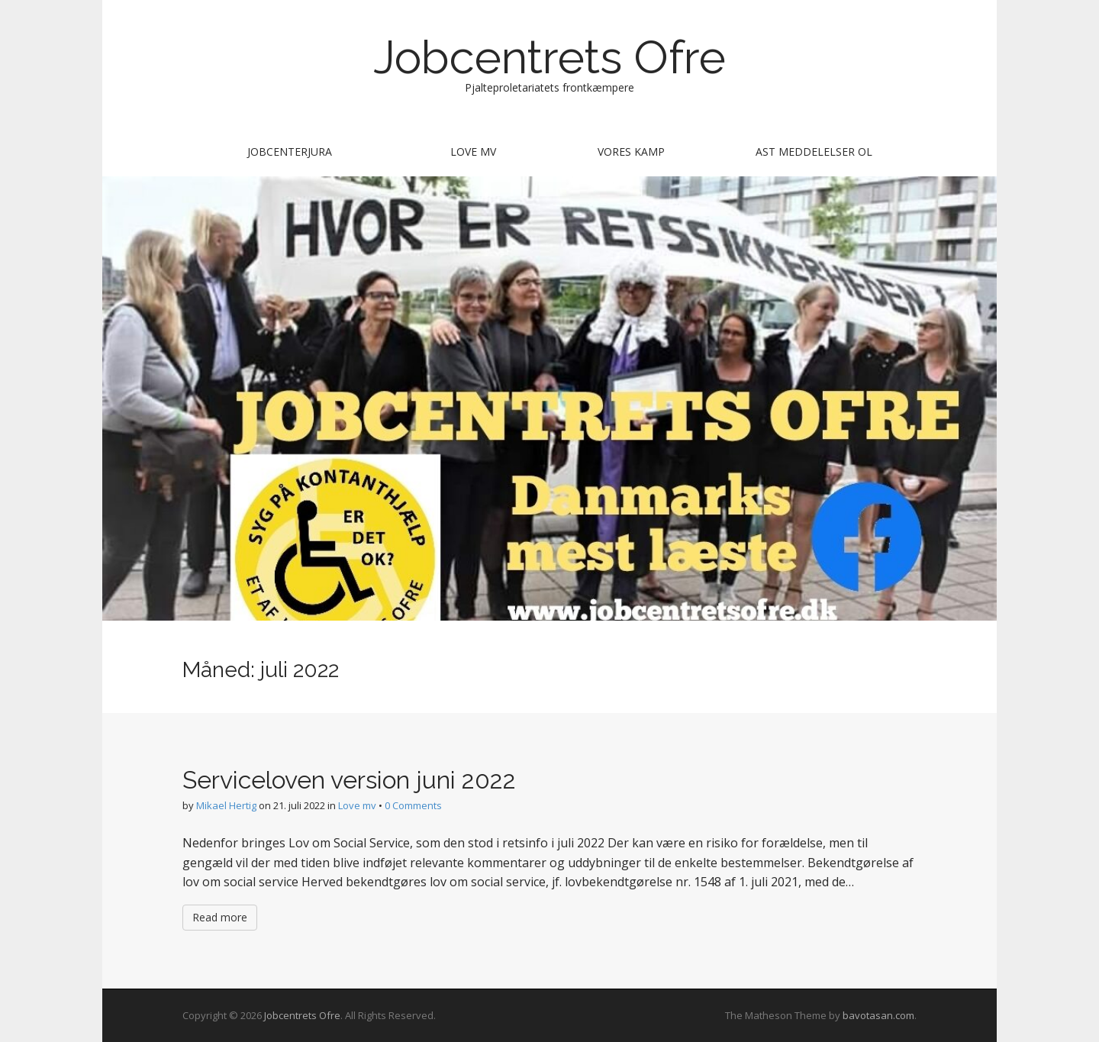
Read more (219, 917)
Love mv (473, 151)
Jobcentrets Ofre (549, 57)
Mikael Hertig (226, 805)
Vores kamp (631, 151)
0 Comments (413, 805)
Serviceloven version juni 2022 (349, 780)
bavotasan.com (878, 1015)
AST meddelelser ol (814, 151)
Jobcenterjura (289, 151)
